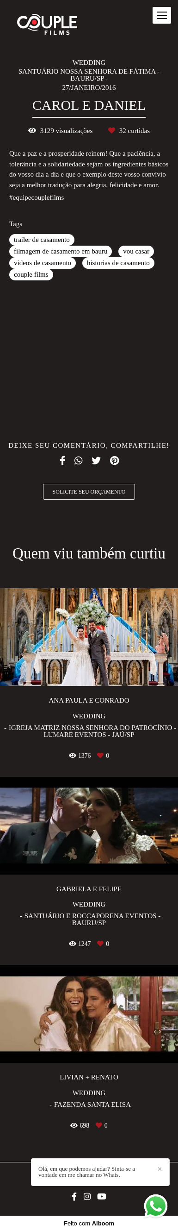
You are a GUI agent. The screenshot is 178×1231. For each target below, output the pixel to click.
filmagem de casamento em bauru (60, 251)
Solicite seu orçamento (89, 492)
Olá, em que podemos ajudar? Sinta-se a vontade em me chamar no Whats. (86, 1172)
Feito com (89, 1223)
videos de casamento (42, 263)
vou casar (136, 251)
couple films (31, 274)
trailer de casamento (42, 239)
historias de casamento (118, 263)
